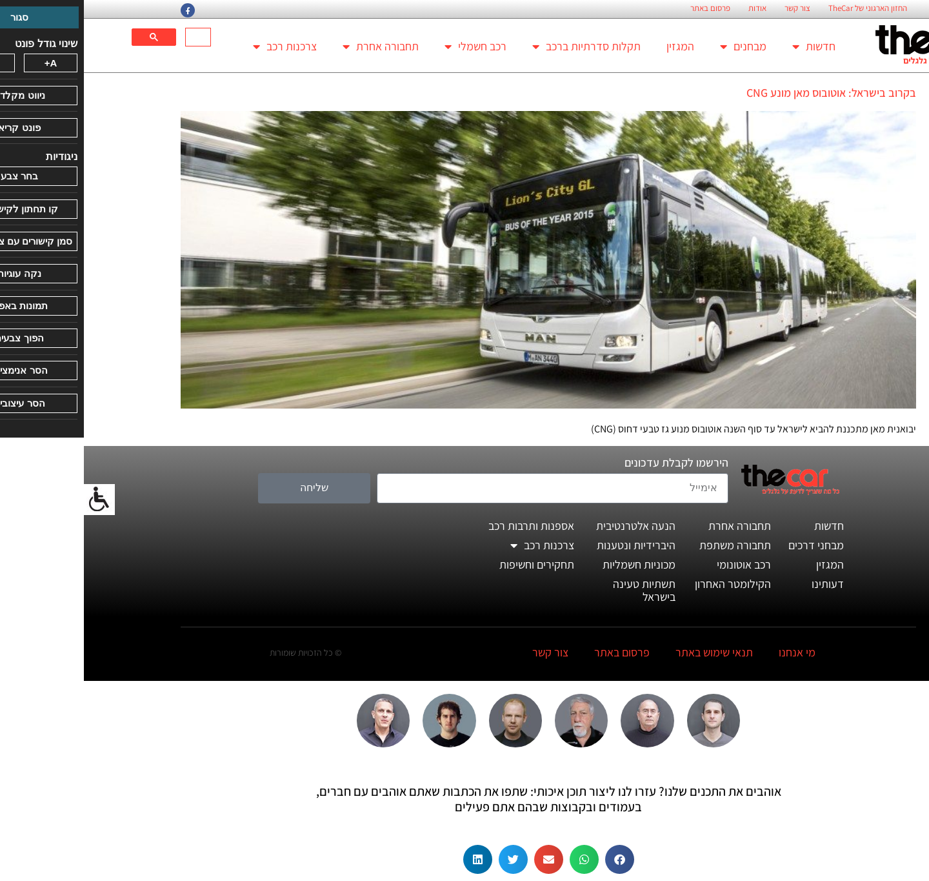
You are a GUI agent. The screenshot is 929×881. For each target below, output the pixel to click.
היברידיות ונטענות (552, 545)
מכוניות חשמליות (555, 564)
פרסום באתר (626, 8)
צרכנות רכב (201, 46)
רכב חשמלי (392, 46)
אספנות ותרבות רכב (447, 525)
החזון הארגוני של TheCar (783, 8)
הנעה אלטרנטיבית (552, 525)
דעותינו (744, 583)
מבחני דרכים (732, 545)
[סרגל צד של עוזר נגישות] (15, 499)
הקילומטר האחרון (649, 583)
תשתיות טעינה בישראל (560, 590)
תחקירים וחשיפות (452, 564)
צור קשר (713, 8)
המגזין (596, 46)
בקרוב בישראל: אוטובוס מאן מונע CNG (747, 92)
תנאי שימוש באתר (630, 652)
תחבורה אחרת (297, 46)
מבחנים (659, 46)
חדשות (730, 46)
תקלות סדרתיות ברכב (502, 46)
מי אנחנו (713, 652)
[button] (535, 859)
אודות (673, 8)
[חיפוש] (115, 37)
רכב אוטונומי (660, 564)
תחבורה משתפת (651, 545)
